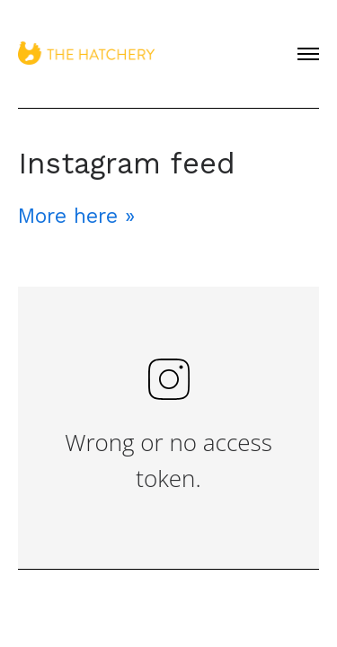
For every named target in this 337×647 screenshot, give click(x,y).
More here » (76, 216)
